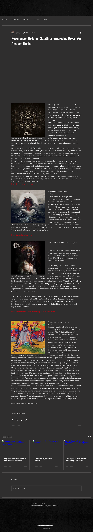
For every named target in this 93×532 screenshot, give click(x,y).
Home (45, 19)
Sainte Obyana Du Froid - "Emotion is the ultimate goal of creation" (76, 460)
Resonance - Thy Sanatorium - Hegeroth (44, 460)
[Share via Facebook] (12, 420)
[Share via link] (26, 420)
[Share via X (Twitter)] (17, 420)
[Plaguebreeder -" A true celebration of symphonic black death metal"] (15, 447)
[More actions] (80, 33)
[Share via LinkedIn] (21, 420)
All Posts (4, 19)
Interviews (26, 19)
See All (89, 436)
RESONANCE (15, 19)
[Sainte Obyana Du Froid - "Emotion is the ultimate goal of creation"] (77, 447)
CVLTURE (36, 19)
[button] (89, 20)
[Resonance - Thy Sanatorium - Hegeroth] (46, 447)
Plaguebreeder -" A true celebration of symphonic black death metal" (15, 460)
